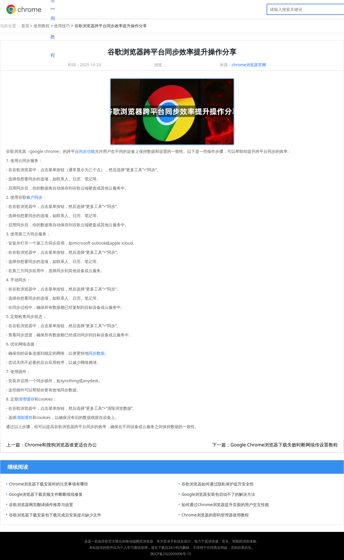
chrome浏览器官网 (249, 64)
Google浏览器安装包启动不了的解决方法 (218, 494)
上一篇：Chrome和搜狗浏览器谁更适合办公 (51, 445)
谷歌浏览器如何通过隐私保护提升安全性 (217, 484)
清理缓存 (26, 399)
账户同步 (34, 197)
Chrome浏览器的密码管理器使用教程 (215, 515)
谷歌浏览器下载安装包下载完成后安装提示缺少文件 (55, 515)
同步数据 (97, 353)
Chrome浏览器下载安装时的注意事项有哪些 (48, 484)
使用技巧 (62, 25)
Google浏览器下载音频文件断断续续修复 (46, 494)
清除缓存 (24, 417)
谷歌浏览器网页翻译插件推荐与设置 (41, 504)
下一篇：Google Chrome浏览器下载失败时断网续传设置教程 (275, 445)
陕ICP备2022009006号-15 (170, 553)
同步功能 (87, 151)
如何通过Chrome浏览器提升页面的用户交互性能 (225, 504)
